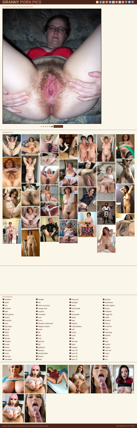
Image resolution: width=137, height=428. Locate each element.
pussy (106, 308)
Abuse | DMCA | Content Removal (13, 426)
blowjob (6, 341)
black (5, 335)
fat (38, 332)
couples (40, 311)
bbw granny (8, 314)
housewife (74, 314)
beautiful (6, 320)
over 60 (73, 356)
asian (5, 302)
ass (4, 305)
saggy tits (107, 314)
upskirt (106, 344)
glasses (40, 350)
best (5, 323)
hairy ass (73, 299)
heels (72, 305)
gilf (38, 344)
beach (6, 317)
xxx (105, 359)
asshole (6, 308)
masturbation (75, 326)
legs (72, 320)
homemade (74, 308)
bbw (5, 311)
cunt (39, 317)
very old (107, 350)
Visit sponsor (58, 126)
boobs (6, 344)
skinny (106, 323)
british (5, 347)
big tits (6, 329)
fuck (38, 338)
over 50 (73, 353)
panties (107, 299)
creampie (40, 314)
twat (105, 341)
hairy (39, 359)
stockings (107, 332)
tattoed (106, 335)
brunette (6, 350)
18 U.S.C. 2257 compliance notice (36, 426)
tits (105, 338)
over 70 (73, 359)
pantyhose (108, 302)
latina (72, 317)
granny (39, 356)
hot (71, 311)
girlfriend (40, 347)
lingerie (73, 323)
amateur (6, 299)
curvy (39, 320)
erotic (39, 329)
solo (105, 329)
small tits (107, 326)
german (40, 341)
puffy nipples (109, 305)
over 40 (73, 350)
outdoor (73, 347)
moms (72, 332)
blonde (6, 338)
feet (38, 335)
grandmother (42, 353)
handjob (73, 302)
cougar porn (41, 308)
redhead (107, 311)
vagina (106, 347)
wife (105, 356)
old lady (73, 341)
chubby (40, 299)
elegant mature (43, 326)
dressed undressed (44, 323)
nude (72, 335)
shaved (107, 320)
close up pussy (43, 305)
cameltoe (7, 359)
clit (38, 302)
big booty (7, 326)
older (72, 344)
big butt (6, 356)
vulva (106, 353)
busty (5, 353)
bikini (5, 332)
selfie (106, 317)
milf (71, 329)
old (71, 338)
